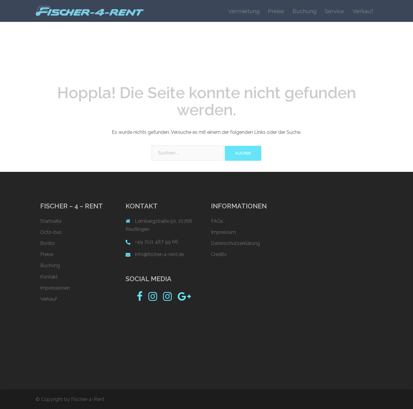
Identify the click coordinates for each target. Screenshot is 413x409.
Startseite (50, 221)
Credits (219, 254)
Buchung (304, 11)
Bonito (47, 243)
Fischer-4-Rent (87, 399)
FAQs (217, 221)
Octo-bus (51, 232)
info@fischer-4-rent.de (159, 254)
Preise (276, 11)
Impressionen (55, 288)
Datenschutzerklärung (235, 243)
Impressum (223, 232)
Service (334, 11)
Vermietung (244, 11)
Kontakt (49, 277)
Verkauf (362, 11)
